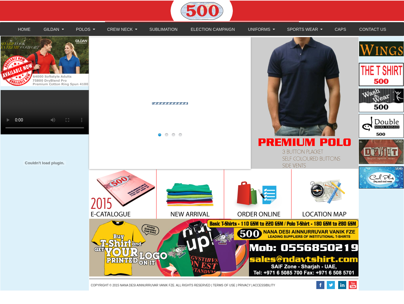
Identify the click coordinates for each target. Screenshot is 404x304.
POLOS (83, 29)
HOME (24, 29)
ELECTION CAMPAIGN (213, 29)
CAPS (340, 29)
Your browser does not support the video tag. (45, 112)
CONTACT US (372, 29)
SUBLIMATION (163, 29)
